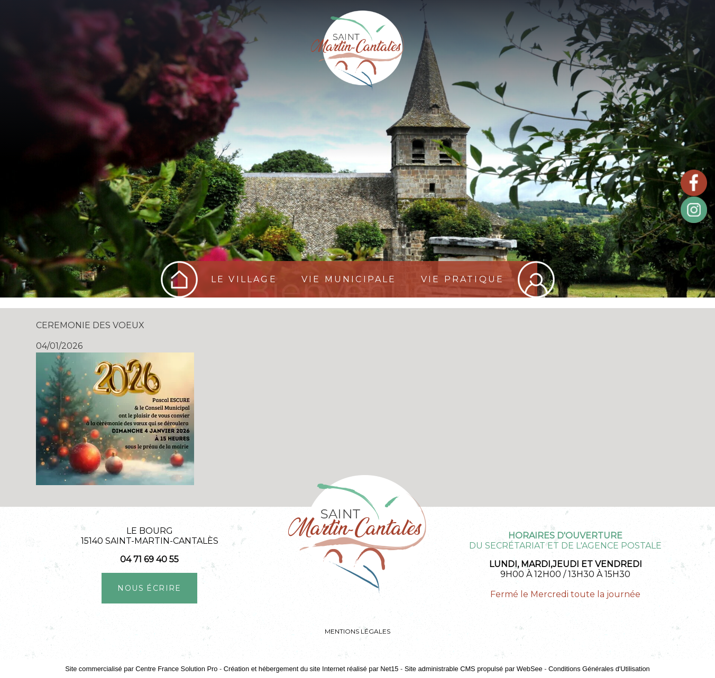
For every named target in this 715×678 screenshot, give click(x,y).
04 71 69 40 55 (149, 559)
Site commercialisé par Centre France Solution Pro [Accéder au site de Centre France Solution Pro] (141, 669)
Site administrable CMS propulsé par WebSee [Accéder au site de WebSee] (474, 669)
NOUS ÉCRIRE (149, 588)
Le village (244, 279)
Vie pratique (462, 279)
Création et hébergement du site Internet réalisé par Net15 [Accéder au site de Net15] (311, 669)
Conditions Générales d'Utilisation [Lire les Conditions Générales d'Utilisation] (599, 669)
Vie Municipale (349, 279)
